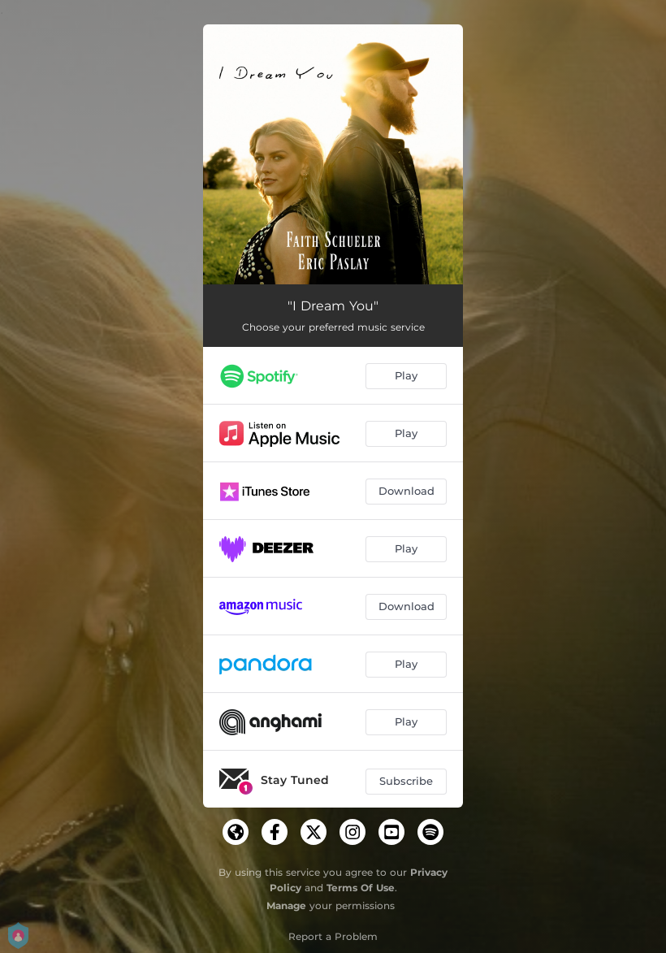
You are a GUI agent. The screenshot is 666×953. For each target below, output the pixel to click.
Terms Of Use (361, 888)
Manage (286, 905)
